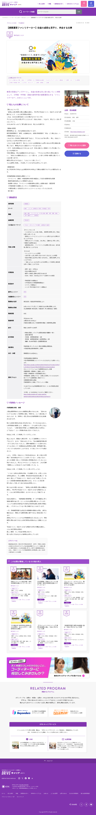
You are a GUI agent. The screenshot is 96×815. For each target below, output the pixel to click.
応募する (78, 153)
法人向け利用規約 (73, 793)
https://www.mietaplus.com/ (77, 131)
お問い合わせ (63, 793)
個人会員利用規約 (85, 793)
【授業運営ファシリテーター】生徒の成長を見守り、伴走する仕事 (45, 17)
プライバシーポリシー (7, 796)
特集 (50, 4)
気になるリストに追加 (77, 145)
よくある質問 (54, 793)
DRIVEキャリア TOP (8, 17)
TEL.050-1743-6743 (23, 784)
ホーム (3, 793)
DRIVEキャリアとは (73, 4)
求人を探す (42, 4)
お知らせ (46, 793)
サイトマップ (20, 796)
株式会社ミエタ (25, 17)
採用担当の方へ (59, 4)
